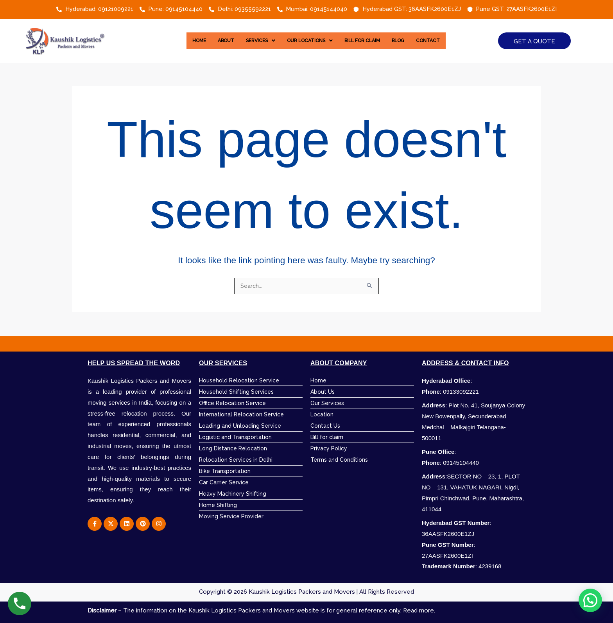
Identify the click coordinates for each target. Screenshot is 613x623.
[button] (254, 40)
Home (187, 40)
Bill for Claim (367, 40)
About (216, 40)
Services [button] (254, 40)
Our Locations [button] (309, 40)
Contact (440, 40)
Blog (407, 40)
